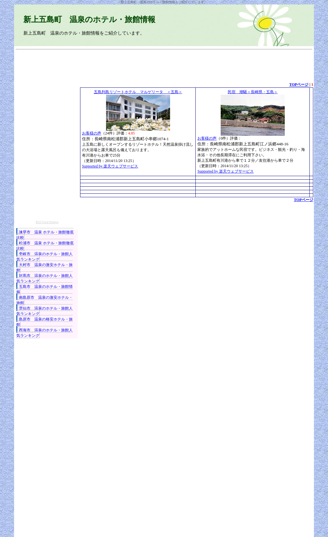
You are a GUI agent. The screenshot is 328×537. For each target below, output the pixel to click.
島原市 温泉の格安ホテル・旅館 (44, 322)
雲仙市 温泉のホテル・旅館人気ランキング (44, 311)
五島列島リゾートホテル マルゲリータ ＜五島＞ (138, 92)
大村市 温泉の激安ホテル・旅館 (44, 268)
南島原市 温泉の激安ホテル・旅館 (44, 300)
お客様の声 (91, 133)
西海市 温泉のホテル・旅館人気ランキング (44, 333)
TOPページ (298, 84)
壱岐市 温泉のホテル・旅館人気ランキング (44, 257)
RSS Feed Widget (47, 222)
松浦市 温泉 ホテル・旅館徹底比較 (45, 246)
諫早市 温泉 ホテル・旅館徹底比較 (45, 235)
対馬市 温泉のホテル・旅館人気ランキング (44, 278)
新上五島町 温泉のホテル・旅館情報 (89, 19)
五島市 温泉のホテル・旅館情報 (44, 289)
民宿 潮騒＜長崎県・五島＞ (253, 92)
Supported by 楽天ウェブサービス (110, 166)
